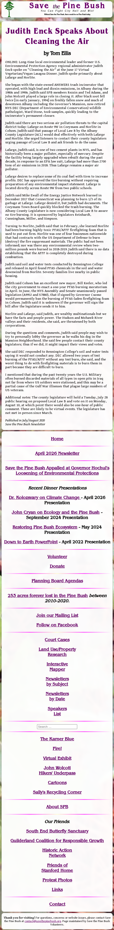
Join (40, 615)
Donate (57, 566)
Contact (57, 904)
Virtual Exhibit (57, 758)
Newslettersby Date (57, 696)
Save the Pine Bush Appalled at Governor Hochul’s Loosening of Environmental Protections (57, 470)
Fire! (57, 748)
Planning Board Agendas (57, 580)
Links (57, 889)
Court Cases (57, 639)
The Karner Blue (57, 739)
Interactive (57, 664)
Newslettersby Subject (57, 681)
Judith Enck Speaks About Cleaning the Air (57, 36)
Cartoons (57, 782)
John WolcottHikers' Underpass (57, 770)
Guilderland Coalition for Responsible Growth (57, 840)
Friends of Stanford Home (57, 868)
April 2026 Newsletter (57, 453)
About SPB (57, 806)
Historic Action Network (57, 853)
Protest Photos (57, 880)
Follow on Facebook (57, 625)
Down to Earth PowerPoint (30, 542)
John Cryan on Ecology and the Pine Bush (55, 512)
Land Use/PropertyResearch (57, 652)
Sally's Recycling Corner (57, 792)
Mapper (57, 669)
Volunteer (57, 556)
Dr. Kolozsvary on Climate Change (45, 497)
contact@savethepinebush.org (43, 921)
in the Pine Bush (61, 595)
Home (57, 438)
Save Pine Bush (67, 5)
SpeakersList (57, 711)
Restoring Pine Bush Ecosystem (44, 527)
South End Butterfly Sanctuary (57, 831)
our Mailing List (61, 615)
